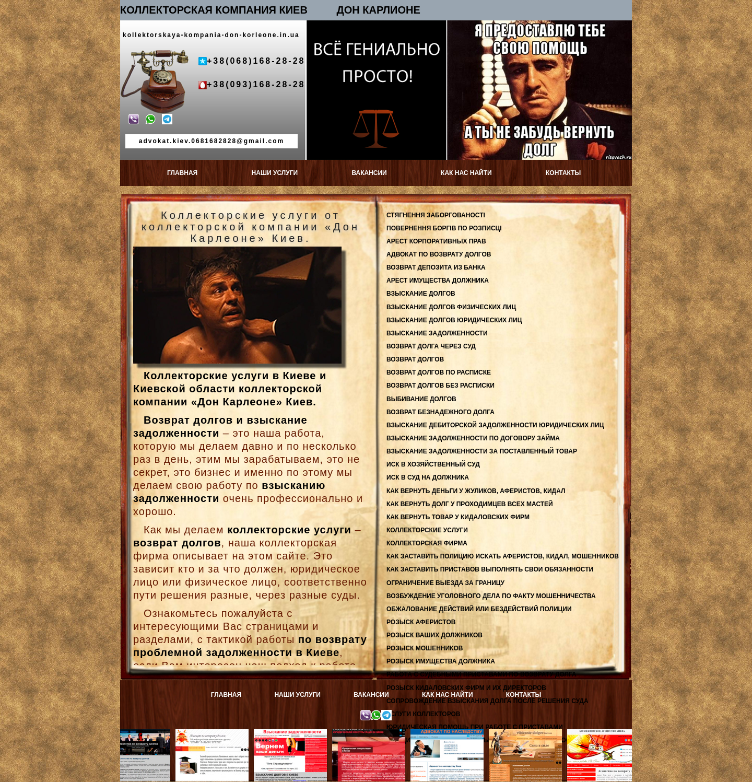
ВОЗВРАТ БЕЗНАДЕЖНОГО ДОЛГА (440, 412)
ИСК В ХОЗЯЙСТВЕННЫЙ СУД (433, 464)
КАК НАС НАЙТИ (466, 173)
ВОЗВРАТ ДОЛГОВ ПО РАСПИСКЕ (438, 372)
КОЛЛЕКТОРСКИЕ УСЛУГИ (427, 530)
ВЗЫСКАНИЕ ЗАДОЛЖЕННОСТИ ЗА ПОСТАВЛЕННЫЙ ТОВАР (481, 451)
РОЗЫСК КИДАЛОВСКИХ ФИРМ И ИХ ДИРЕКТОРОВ (466, 688)
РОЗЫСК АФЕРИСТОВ (420, 622)
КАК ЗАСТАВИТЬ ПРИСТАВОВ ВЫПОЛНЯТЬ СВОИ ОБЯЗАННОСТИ (489, 569)
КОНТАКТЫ (563, 173)
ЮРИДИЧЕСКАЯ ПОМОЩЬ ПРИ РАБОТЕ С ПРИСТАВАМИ (474, 727)
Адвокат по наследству (452, 733)
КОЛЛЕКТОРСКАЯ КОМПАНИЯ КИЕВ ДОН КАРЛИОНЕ (270, 10)
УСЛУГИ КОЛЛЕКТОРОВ (423, 714)
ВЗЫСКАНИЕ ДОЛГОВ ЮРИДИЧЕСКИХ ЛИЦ (454, 320)
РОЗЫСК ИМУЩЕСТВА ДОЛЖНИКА (440, 661)
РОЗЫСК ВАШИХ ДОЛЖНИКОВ (434, 635)
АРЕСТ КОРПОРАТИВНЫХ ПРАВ (436, 241)
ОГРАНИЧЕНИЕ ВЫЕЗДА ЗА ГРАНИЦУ (445, 583)
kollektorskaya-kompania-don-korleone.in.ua (211, 35)
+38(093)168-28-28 (256, 84)
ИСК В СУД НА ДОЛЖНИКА (427, 477)
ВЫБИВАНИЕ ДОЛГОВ (421, 399)
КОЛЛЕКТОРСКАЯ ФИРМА (426, 543)
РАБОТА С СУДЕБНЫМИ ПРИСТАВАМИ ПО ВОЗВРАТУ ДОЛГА (481, 674)
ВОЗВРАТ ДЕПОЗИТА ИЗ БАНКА (436, 267)
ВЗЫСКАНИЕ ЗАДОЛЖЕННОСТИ (437, 333)
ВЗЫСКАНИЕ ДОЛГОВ (420, 293)
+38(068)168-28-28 (256, 60)
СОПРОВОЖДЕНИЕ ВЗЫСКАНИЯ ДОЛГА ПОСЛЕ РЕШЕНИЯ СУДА (487, 701)
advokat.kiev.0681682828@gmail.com (211, 141)
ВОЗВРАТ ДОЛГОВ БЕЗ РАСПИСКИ (440, 385)
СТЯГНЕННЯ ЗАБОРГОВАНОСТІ (435, 215)
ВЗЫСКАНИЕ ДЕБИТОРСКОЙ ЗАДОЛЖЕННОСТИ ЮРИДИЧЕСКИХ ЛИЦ (495, 425)
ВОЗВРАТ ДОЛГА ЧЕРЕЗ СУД (431, 346)
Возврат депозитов (139, 733)
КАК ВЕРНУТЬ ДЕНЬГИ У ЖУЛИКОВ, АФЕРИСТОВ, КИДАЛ (475, 491)
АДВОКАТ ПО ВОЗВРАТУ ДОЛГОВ (438, 254)
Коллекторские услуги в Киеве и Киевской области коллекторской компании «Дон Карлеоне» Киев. (229, 388)
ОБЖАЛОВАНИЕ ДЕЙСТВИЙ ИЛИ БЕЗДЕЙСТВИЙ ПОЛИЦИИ (479, 609)
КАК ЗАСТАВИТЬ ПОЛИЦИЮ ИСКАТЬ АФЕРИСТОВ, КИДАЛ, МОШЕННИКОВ (502, 556)
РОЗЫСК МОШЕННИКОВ (424, 648)
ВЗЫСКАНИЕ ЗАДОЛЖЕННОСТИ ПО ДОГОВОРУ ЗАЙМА (473, 438)
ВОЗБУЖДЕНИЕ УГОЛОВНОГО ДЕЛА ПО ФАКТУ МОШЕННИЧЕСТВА (491, 596)
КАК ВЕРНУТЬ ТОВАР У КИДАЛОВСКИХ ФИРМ (458, 517)
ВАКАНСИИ (368, 173)
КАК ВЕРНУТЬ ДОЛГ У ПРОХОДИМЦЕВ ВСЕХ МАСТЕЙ (469, 504)
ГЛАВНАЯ (182, 173)
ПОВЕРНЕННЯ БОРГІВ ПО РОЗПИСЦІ (444, 228)
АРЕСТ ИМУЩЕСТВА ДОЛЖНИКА (437, 280)
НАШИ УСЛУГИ (275, 173)
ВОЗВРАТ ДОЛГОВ (415, 359)
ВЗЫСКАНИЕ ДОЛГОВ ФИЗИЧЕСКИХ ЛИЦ (451, 307)
